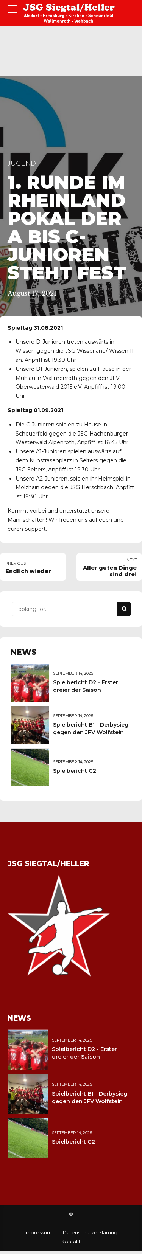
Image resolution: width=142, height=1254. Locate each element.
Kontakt (71, 1242)
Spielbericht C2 (74, 770)
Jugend (22, 163)
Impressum (38, 1232)
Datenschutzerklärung (90, 1232)
